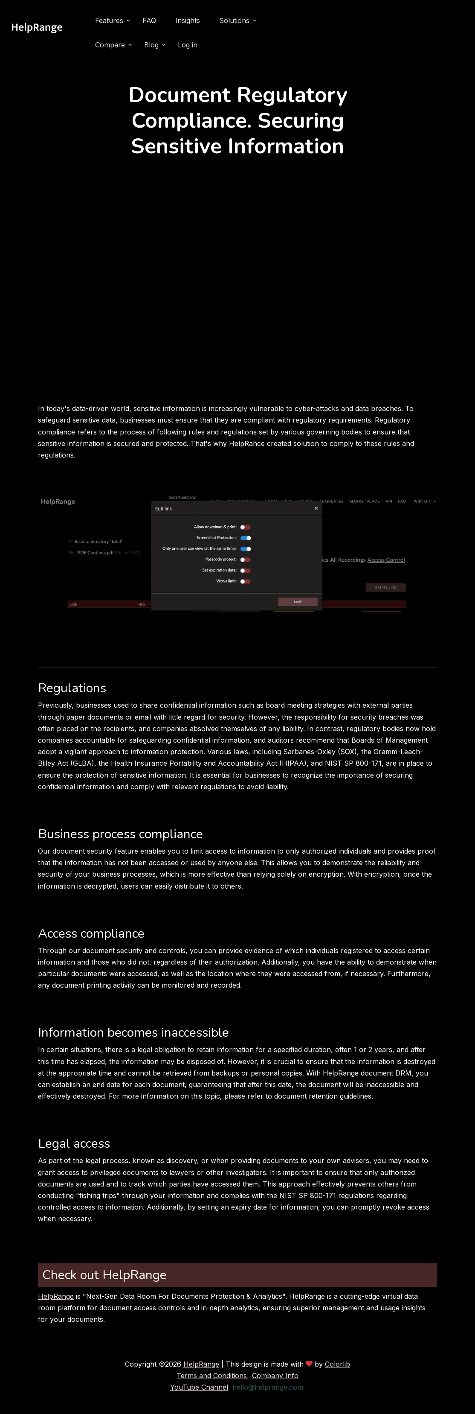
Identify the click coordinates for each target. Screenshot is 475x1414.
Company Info (275, 1375)
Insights (236, 20)
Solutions (283, 20)
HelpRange (56, 1296)
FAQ (198, 20)
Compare (332, 20)
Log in (410, 20)
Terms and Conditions (212, 1375)
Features (158, 20)
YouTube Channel (199, 1387)
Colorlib (337, 1364)
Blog (373, 20)
